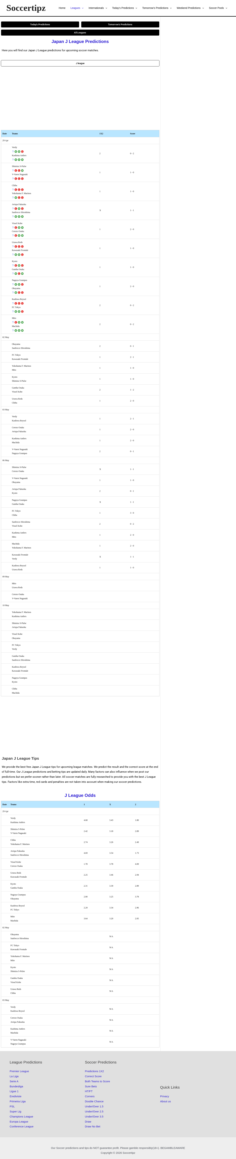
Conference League (22, 1126)
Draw (88, 1121)
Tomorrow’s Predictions (157, 8)
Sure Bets (91, 1086)
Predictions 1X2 (94, 1071)
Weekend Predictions (190, 8)
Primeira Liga (18, 1101)
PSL (12, 1106)
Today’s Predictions (124, 8)
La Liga (14, 1076)
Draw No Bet (92, 1126)
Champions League (21, 1116)
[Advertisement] (80, 98)
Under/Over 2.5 (94, 1111)
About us (165, 1101)
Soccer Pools (218, 8)
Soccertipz (26, 8)
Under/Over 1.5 (94, 1106)
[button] (81, 8)
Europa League (19, 1121)
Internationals (98, 8)
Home (62, 7)
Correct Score (93, 1076)
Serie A (14, 1081)
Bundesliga (16, 1086)
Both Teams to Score (97, 1081)
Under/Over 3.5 (94, 1116)
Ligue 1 (14, 1091)
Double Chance (94, 1101)
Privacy (164, 1096)
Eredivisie (15, 1096)
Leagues (77, 8)
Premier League (19, 1071)
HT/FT (89, 1091)
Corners (89, 1096)
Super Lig (15, 1111)
